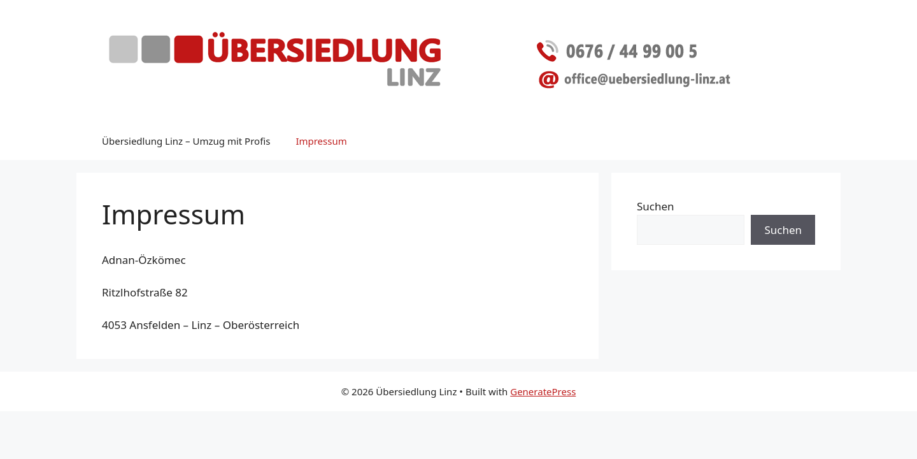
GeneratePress (543, 391)
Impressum (320, 141)
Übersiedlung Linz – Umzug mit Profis (186, 141)
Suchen (655, 206)
